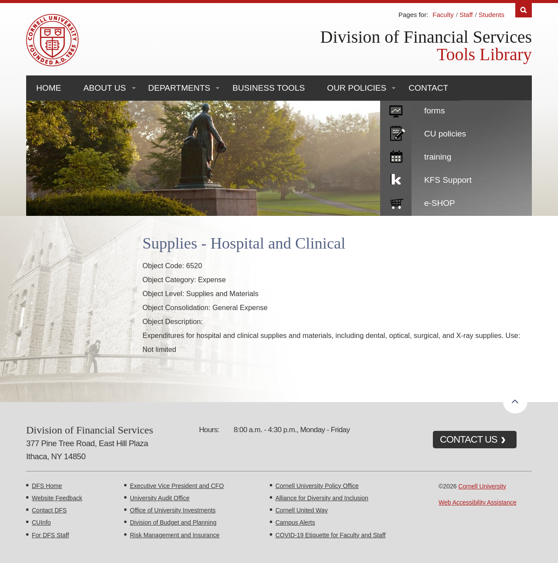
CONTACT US (468, 439)
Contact (428, 87)
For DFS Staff (50, 535)
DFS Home (47, 485)
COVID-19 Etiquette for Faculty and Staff (331, 535)
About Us (104, 87)
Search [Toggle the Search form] (523, 10)
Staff (466, 14)
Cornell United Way (302, 510)
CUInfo (41, 522)
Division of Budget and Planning (173, 522)
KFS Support (448, 179)
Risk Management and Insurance (174, 535)
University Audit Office (160, 498)
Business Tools (268, 87)
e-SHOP (439, 203)
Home (48, 87)
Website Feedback (57, 498)
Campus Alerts (295, 522)
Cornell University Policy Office (317, 485)
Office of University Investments (173, 510)
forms (434, 110)
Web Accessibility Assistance (478, 502)
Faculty (442, 14)
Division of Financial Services (426, 37)
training (437, 156)
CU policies (445, 133)
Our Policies (356, 87)
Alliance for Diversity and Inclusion (322, 498)
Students (491, 14)
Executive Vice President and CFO (177, 485)
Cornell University (482, 486)
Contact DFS (49, 510)
